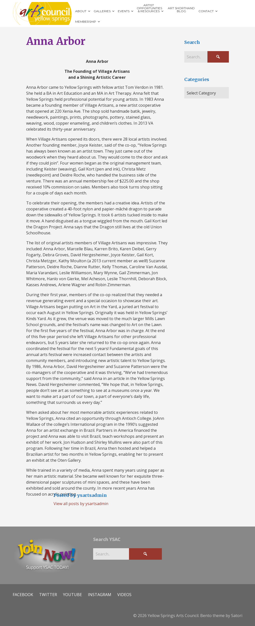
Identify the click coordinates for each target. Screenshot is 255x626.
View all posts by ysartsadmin (81, 503)
